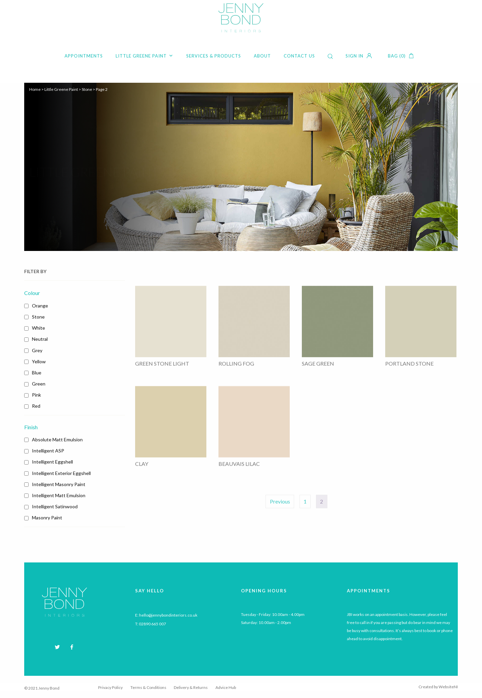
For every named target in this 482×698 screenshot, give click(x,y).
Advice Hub (225, 687)
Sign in (354, 56)
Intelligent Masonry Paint (58, 484)
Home (35, 89)
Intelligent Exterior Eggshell (61, 473)
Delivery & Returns (191, 687)
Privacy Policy (110, 687)
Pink (36, 395)
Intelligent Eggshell (52, 462)
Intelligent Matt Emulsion (58, 495)
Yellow (39, 361)
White (38, 328)
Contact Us (299, 56)
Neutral (40, 339)
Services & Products (213, 56)
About (262, 56)
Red (36, 406)
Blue (36, 372)
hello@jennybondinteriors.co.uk (168, 615)
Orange (40, 305)
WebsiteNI (448, 686)
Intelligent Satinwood (55, 506)
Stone (87, 89)
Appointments (84, 56)
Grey (37, 350)
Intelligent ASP (48, 450)
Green (38, 384)
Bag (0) (397, 56)
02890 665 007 (152, 623)
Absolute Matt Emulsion (57, 439)
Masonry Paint (47, 517)
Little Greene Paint (144, 56)
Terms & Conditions (148, 687)
